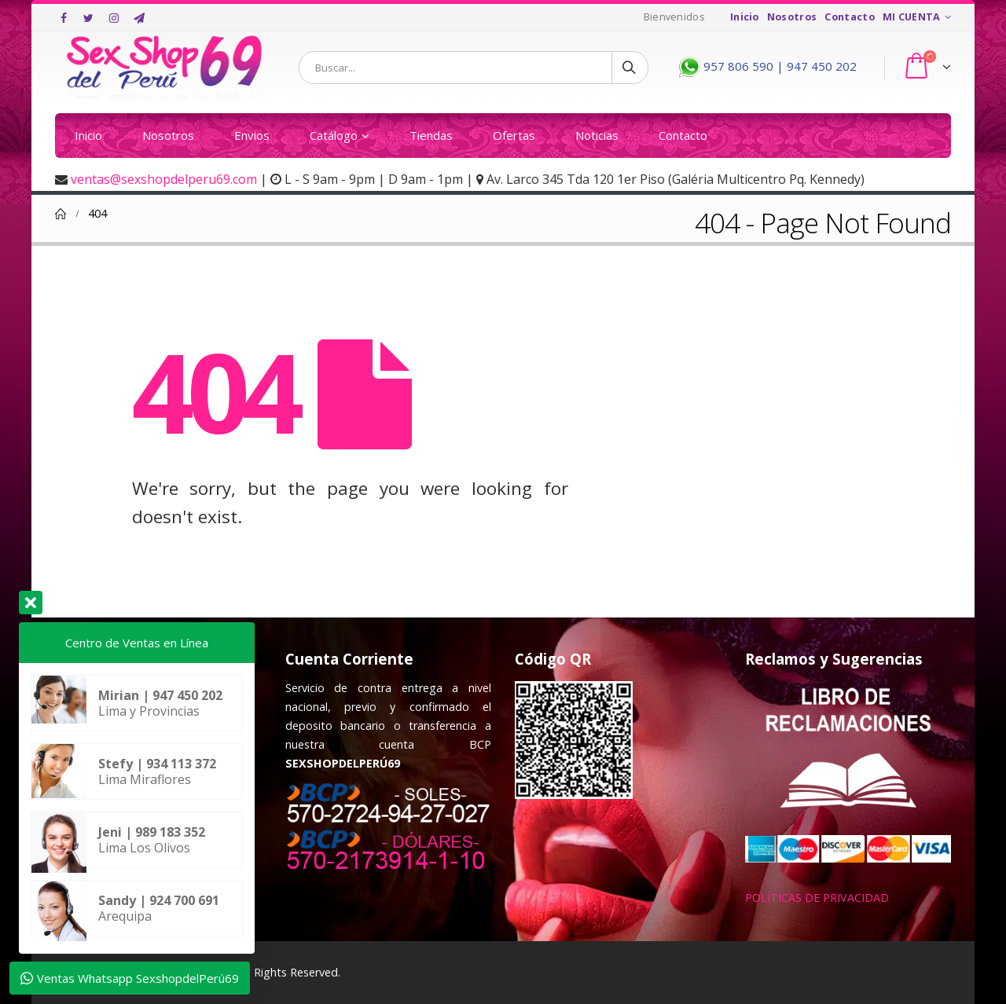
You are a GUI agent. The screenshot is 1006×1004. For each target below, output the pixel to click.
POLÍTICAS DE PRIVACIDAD (817, 897)
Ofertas (514, 135)
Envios (252, 135)
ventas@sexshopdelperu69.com (164, 179)
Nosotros (792, 17)
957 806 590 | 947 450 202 (765, 66)
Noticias (597, 135)
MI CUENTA (912, 17)
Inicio (744, 17)
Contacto (849, 17)
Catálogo (334, 135)
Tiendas (431, 135)
